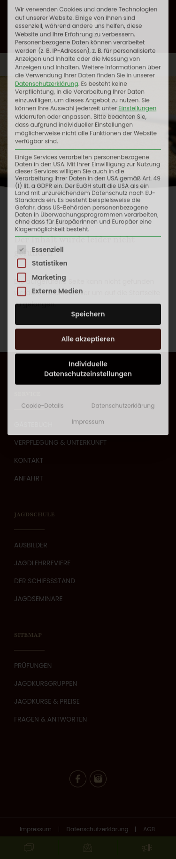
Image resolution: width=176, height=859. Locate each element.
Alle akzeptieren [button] (88, 234)
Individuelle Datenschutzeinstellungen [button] (88, 263)
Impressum (88, 316)
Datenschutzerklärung (123, 301)
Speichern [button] (88, 209)
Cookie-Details (43, 301)
